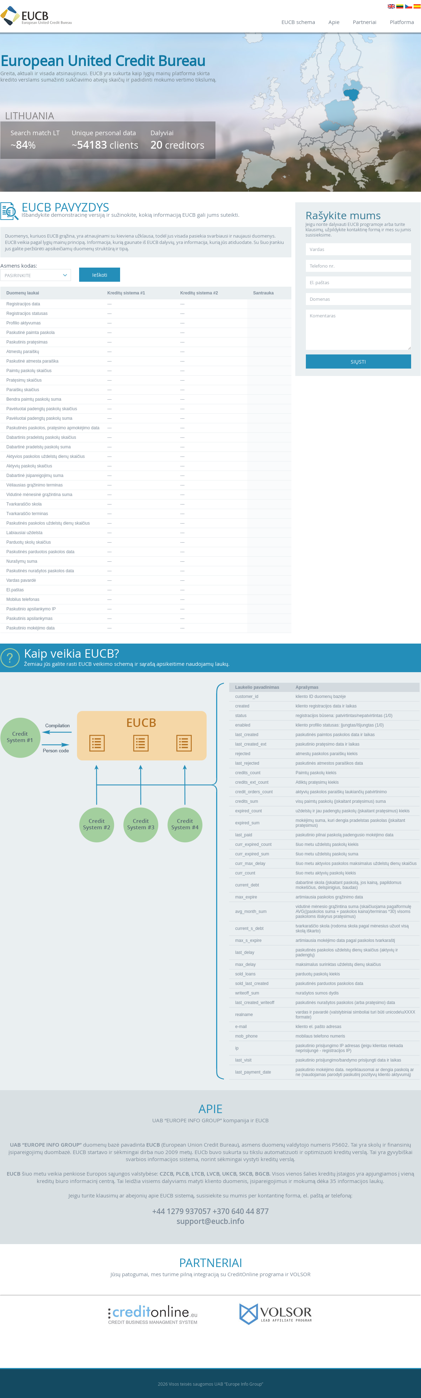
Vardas (317, 249)
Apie (333, 21)
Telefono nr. (322, 266)
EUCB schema (298, 21)
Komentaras (323, 315)
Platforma (402, 21)
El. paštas (319, 282)
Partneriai (364, 21)
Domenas (320, 299)
